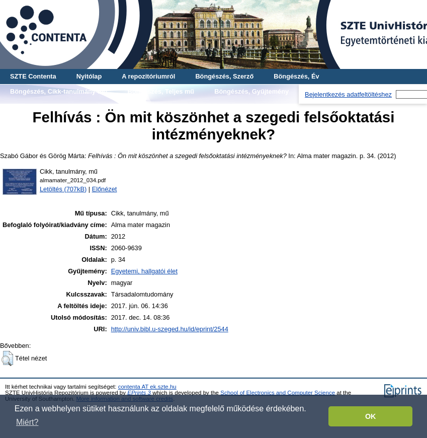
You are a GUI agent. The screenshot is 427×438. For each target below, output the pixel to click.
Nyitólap (89, 76)
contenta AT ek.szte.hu (147, 387)
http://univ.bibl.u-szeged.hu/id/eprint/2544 (169, 329)
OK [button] (370, 416)
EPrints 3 (139, 393)
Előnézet (104, 189)
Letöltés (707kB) (63, 189)
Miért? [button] (27, 422)
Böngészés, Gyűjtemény (251, 91)
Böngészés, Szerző (224, 76)
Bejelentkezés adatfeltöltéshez (348, 94)
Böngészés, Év (296, 76)
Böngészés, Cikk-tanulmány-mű (58, 91)
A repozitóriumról (148, 76)
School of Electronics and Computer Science (277, 393)
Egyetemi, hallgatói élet (144, 271)
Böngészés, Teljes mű (160, 91)
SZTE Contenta (33, 76)
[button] (7, 358)
